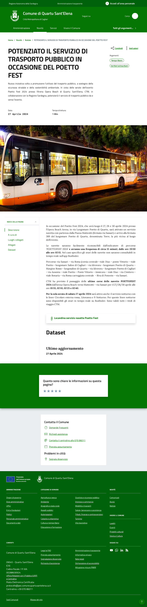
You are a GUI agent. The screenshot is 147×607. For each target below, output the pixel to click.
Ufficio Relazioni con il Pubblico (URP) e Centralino (21, 577)
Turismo (78, 518)
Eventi (112, 527)
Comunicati (114, 497)
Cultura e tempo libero (50, 522)
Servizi (53, 28)
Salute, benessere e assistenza (88, 510)
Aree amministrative (15, 501)
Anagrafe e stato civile (50, 506)
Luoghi (112, 523)
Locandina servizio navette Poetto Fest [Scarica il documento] (76, 318)
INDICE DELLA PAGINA (22, 221)
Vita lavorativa (81, 522)
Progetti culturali (116, 531)
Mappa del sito (36, 599)
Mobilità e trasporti (83, 506)
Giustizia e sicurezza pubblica (87, 497)
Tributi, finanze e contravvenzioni (89, 514)
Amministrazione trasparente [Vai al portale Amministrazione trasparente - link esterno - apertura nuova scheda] (69, 3)
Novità (40, 28)
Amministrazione (21, 28)
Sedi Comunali (12, 599)
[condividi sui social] (116, 48)
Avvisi (112, 501)
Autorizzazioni (46, 514)
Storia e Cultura (116, 536)
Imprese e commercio (84, 501)
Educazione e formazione (51, 527)
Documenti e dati (13, 522)
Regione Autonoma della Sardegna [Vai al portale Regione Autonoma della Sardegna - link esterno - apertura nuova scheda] (23, 3)
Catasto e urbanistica (50, 518)
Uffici (8, 506)
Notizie (112, 506)
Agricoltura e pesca (49, 497)
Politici (9, 514)
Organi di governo (13, 497)
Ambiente (45, 501)
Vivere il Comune (72, 28)
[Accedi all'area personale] (120, 3)
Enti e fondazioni (13, 510)
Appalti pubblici (47, 510)
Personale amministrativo (17, 518)
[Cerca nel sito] (135, 16)
